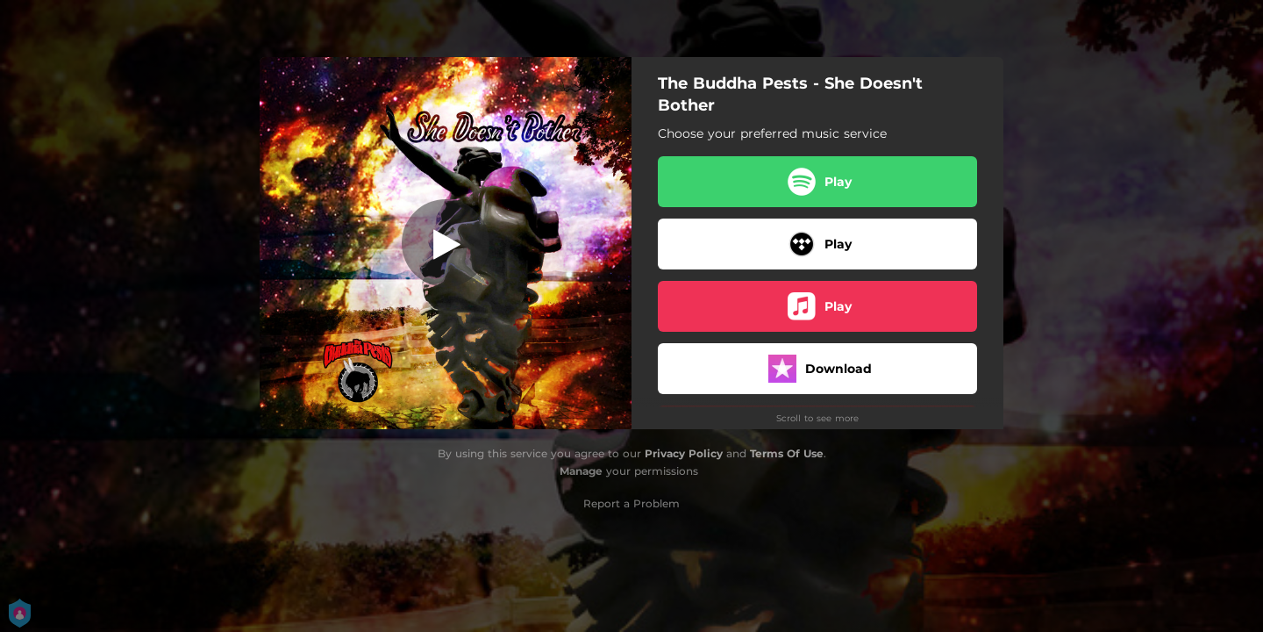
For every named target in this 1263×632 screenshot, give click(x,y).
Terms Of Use (787, 453)
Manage (581, 471)
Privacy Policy (684, 453)
